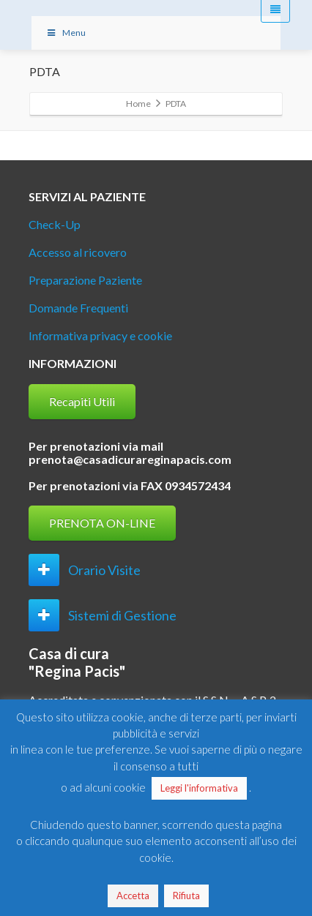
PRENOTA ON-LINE (102, 523)
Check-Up (55, 224)
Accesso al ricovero (78, 252)
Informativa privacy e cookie (100, 335)
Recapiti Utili (82, 401)
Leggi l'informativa (199, 788)
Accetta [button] (132, 895)
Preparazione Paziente (85, 280)
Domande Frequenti (78, 308)
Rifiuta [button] (186, 895)
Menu (66, 32)
